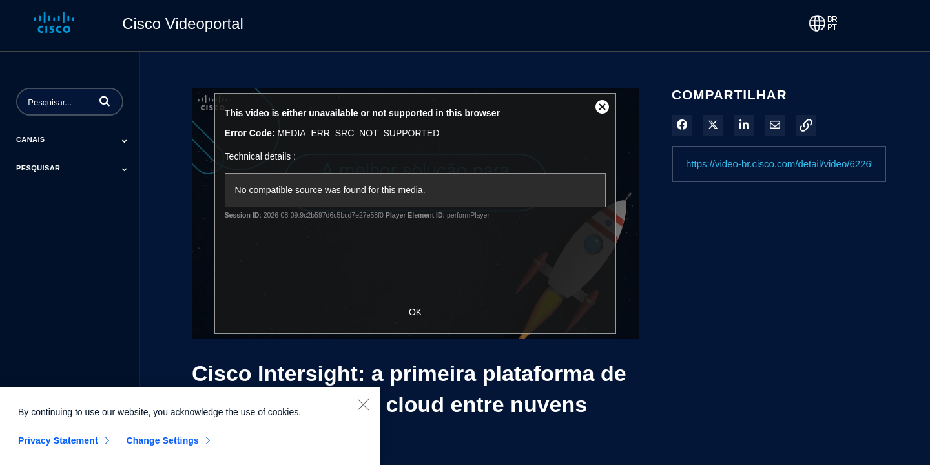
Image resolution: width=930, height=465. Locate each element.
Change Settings (162, 445)
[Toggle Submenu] (124, 140)
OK (415, 312)
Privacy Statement (58, 445)
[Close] (362, 408)
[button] (104, 100)
